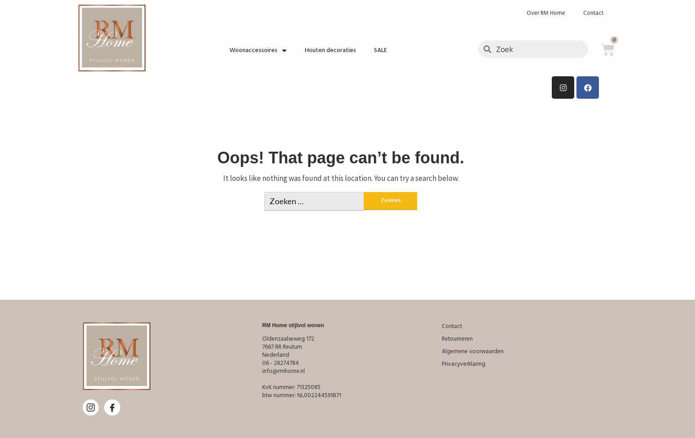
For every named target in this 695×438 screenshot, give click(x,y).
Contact (593, 13)
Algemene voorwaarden (473, 351)
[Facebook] (112, 407)
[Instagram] (91, 407)
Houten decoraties (330, 50)
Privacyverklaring (463, 364)
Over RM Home (546, 13)
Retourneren (457, 339)
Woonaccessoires (258, 50)
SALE (380, 50)
